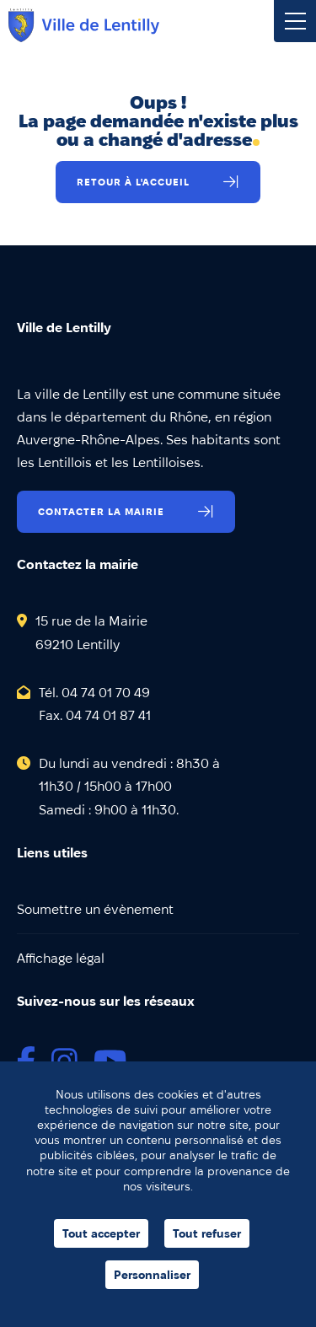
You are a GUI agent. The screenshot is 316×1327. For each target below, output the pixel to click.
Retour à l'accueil (133, 181)
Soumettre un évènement (95, 909)
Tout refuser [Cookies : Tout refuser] (207, 1233)
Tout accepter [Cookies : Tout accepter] (101, 1233)
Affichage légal (60, 958)
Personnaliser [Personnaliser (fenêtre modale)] (152, 1274)
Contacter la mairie (101, 511)
